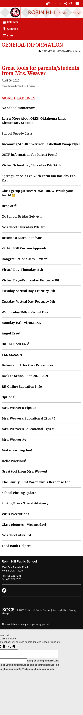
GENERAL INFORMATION (58, 51)
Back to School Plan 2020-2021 (25, 376)
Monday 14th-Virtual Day (22, 323)
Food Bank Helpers (16, 546)
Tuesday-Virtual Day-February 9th (28, 291)
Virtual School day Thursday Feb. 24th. (32, 165)
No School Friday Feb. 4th (22, 216)
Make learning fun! (17, 450)
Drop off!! (9, 206)
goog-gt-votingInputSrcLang (43, 660)
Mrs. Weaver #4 (14, 440)
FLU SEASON (12, 355)
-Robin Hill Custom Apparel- (24, 248)
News (78, 51)
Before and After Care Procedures (27, 365)
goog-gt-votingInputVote (40, 669)
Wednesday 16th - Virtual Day (25, 312)
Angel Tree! (11, 333)
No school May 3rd (16, 535)
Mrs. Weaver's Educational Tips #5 (29, 418)
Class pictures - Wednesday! (24, 525)
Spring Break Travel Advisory (25, 503)
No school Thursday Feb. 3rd (24, 227)
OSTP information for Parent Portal (29, 155)
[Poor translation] (12, 647)
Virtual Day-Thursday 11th (22, 270)
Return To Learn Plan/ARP (22, 238)
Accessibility (59, 610)
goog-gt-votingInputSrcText (43, 664)
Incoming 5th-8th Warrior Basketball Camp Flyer (41, 144)
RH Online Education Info (22, 387)
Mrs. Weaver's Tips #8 (19, 408)
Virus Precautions (15, 514)
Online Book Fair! (15, 344)
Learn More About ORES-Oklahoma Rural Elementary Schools (34, 121)
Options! (8, 397)
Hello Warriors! (14, 461)
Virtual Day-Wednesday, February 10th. (32, 280)
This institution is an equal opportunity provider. (26, 624)
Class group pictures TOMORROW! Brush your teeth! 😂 (37, 193)
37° (58, 3)
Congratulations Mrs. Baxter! (25, 259)
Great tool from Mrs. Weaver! (24, 471)
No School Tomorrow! (19, 108)
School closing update (19, 493)
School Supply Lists (17, 133)
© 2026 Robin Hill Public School (33, 610)
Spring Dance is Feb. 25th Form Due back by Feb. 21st (39, 178)
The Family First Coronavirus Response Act (36, 482)
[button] (49, 3)
